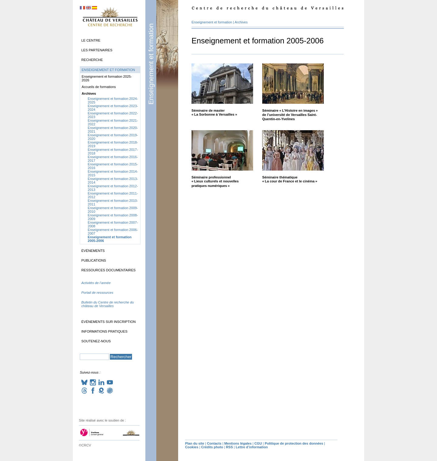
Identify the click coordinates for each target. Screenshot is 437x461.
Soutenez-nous (96, 341)
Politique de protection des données (294, 443)
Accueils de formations (99, 87)
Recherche (92, 60)
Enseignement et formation (151, 64)
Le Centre (90, 40)
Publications (93, 260)
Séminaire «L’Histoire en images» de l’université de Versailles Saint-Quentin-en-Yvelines (290, 115)
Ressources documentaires (108, 270)
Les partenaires (96, 50)
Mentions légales (238, 443)
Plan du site (194, 443)
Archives (241, 22)
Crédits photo (212, 447)
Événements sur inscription (108, 322)
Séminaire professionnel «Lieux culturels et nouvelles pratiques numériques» (215, 181)
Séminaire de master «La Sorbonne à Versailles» (214, 112)
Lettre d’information (252, 447)
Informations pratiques (104, 331)
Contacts (214, 443)
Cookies (191, 447)
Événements (93, 251)
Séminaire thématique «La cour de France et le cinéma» (289, 179)
